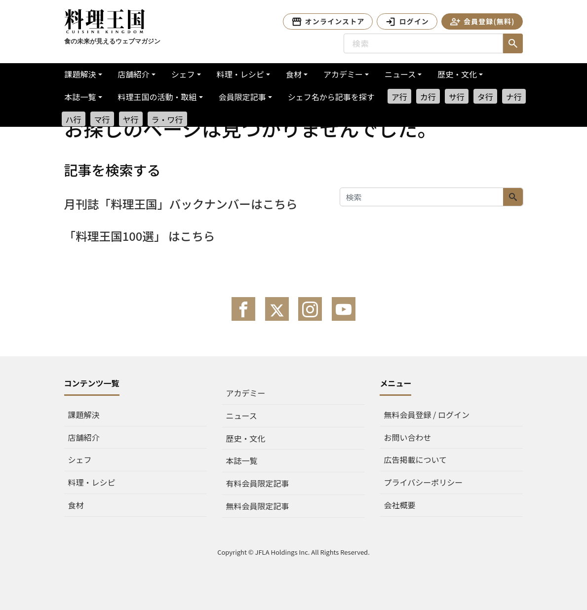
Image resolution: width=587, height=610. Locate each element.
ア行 (399, 97)
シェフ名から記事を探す (331, 97)
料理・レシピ (240, 74)
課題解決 (80, 74)
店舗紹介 (134, 74)
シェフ (183, 74)
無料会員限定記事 (257, 506)
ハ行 (73, 119)
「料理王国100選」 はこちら (140, 235)
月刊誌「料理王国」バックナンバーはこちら (182, 203)
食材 (294, 74)
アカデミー (343, 74)
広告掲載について (415, 459)
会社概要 (399, 505)
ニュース (400, 74)
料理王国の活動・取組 (157, 97)
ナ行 (514, 97)
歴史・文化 (457, 74)
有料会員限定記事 (257, 483)
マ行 (102, 119)
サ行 (457, 97)
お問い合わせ (407, 437)
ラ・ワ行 (167, 119)
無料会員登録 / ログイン (426, 414)
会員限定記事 (242, 97)
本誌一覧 (80, 97)
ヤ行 (131, 119)
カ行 (428, 97)
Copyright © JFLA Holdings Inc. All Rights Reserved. (293, 552)
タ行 (485, 97)
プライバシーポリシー (423, 482)
